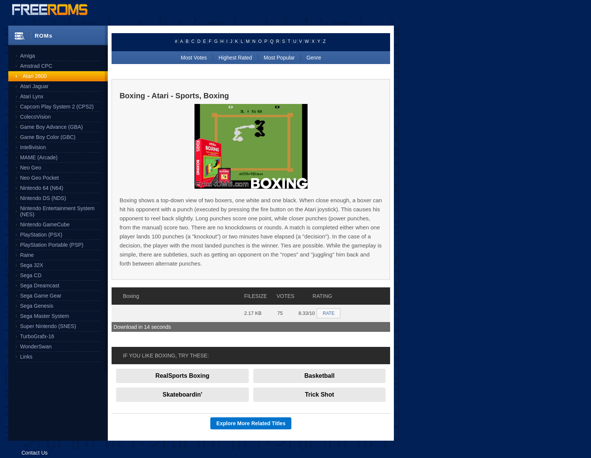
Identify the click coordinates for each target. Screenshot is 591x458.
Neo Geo (30, 168)
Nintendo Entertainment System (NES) (57, 211)
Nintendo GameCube (45, 224)
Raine (27, 255)
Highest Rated (235, 58)
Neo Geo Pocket (39, 178)
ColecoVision (35, 117)
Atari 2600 (35, 76)
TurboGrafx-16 (37, 336)
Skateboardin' (182, 394)
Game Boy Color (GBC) (47, 137)
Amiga (27, 56)
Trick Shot (319, 394)
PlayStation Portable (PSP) (51, 245)
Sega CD (30, 275)
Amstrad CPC (36, 66)
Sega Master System (44, 316)
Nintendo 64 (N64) (41, 188)
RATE (328, 313)
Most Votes (194, 58)
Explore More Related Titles (250, 423)
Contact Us (34, 453)
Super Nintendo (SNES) (48, 326)
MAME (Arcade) (39, 157)
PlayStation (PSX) (41, 235)
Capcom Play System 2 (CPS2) (56, 107)
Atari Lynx (31, 96)
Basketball (320, 376)
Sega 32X (31, 265)
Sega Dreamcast (39, 285)
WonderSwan (36, 347)
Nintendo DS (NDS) (43, 198)
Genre (313, 58)
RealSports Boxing (182, 376)
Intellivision (33, 147)
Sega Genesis (36, 306)
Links (26, 357)
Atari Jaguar (34, 86)
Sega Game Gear (40, 296)
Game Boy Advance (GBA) (51, 127)
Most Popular (279, 58)
